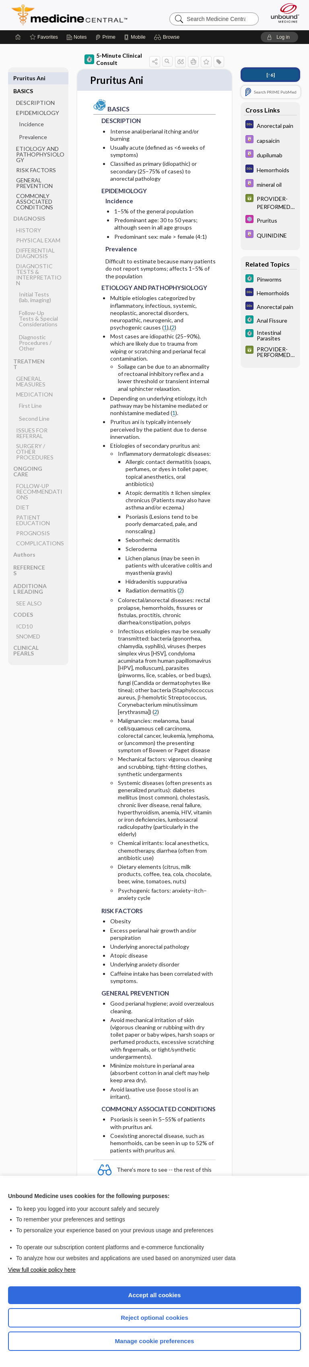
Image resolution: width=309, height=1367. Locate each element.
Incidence (31, 111)
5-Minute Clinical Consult (113, 59)
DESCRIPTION (35, 89)
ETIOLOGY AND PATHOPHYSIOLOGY (40, 141)
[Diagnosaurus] (270, 125)
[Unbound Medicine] (282, 13)
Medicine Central (74, 15)
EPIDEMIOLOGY (37, 99)
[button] (168, 37)
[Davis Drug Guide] (270, 140)
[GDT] (270, 202)
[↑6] (270, 75)
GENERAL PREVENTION (34, 170)
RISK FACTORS (36, 157)
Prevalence (33, 124)
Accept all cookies (154, 1295)
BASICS (23, 78)
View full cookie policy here (42, 1270)
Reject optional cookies (154, 1317)
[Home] (18, 37)
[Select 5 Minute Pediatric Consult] (270, 220)
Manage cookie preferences (154, 1341)
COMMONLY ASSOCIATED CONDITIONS (34, 188)
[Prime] (105, 37)
